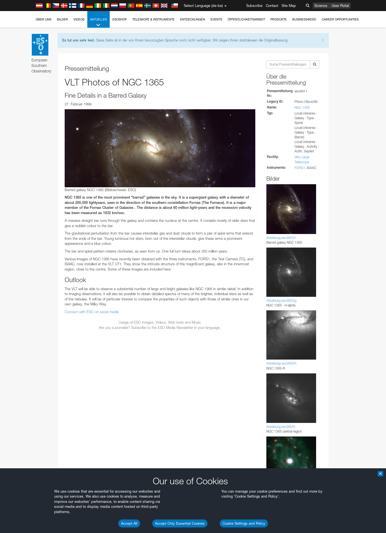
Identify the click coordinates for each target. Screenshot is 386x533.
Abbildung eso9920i (280, 427)
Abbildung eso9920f (280, 238)
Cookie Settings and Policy (243, 523)
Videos (79, 19)
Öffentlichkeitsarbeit (246, 19)
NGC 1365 (302, 107)
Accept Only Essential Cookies (180, 523)
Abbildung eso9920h (281, 363)
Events (216, 19)
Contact (272, 5)
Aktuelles (98, 22)
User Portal (340, 5)
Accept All (129, 523)
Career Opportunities (340, 19)
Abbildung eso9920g (281, 300)
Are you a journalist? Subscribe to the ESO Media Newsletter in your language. (160, 327)
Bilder (62, 19)
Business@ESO (304, 19)
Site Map (289, 5)
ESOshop (119, 19)
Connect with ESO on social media (92, 312)
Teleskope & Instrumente (153, 19)
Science (320, 5)
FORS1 (300, 168)
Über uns (43, 19)
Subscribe (254, 5)
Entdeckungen (192, 19)
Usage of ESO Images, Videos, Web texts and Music (160, 322)
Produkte (279, 19)
